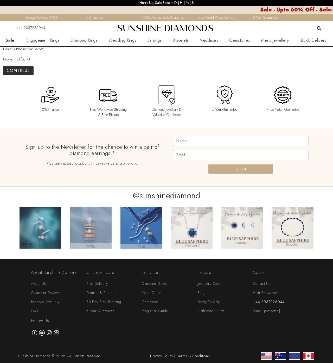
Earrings (155, 40)
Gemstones (239, 40)
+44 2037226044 (27, 27)
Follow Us (40, 321)
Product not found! (29, 49)
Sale (10, 40)
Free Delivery (97, 283)
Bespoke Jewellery (45, 301)
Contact (260, 272)
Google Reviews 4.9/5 (41, 17)
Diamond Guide (154, 283)
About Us (38, 283)
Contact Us (262, 283)
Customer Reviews (46, 292)
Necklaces (209, 40)
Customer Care (100, 272)
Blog (201, 292)
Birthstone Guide (211, 310)
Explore (204, 272)
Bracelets (181, 40)
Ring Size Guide (155, 310)
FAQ (34, 310)
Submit (241, 169)
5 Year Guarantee (100, 310)
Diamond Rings (84, 40)
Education (150, 272)
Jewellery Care (208, 283)
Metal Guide (151, 292)
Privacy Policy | (162, 356)
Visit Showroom (266, 292)
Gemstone (150, 301)
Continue (18, 70)
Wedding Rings (122, 40)
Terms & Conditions (193, 356)
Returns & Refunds (101, 292)
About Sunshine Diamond (54, 272)
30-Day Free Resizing (103, 301)
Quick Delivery (313, 40)
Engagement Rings (43, 40)
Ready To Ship (208, 301)
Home (7, 49)
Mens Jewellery (275, 40)
